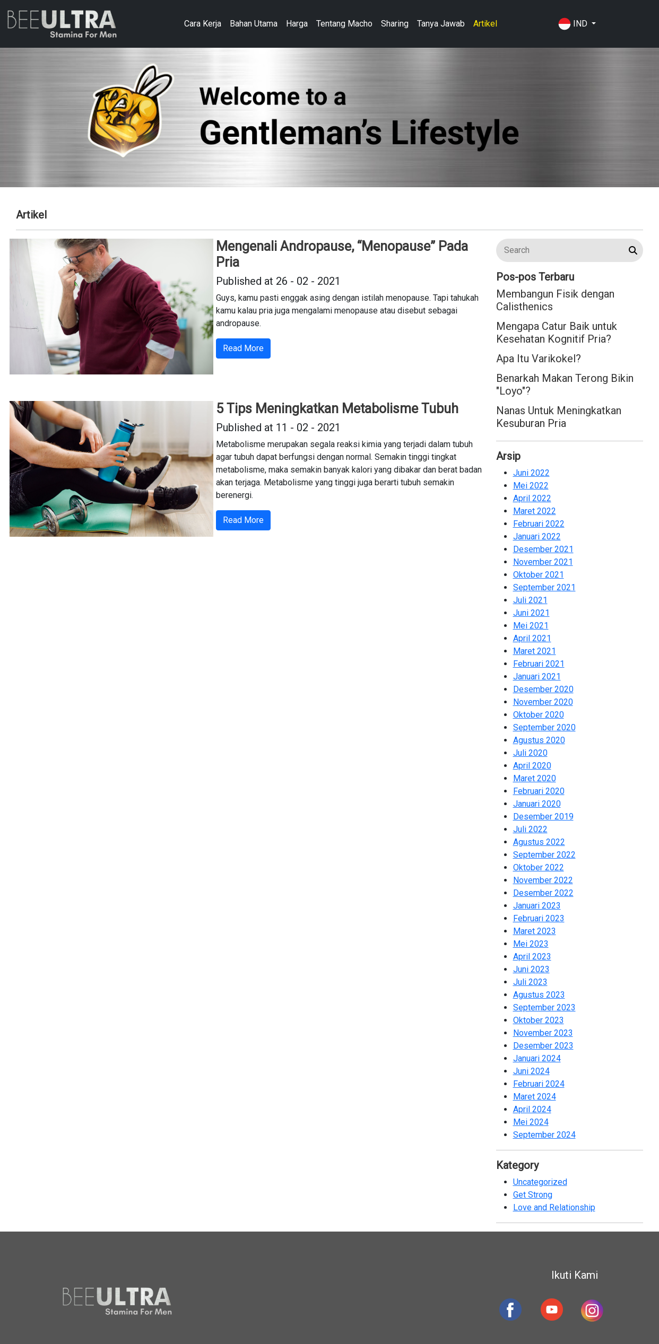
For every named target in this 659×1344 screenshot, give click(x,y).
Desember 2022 (543, 893)
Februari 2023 (539, 918)
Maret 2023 (534, 931)
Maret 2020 (534, 778)
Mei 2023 (531, 944)
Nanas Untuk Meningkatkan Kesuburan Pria (558, 417)
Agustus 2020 (539, 740)
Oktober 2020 (538, 715)
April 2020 (532, 766)
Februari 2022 (539, 524)
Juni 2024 (531, 1071)
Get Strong (532, 1195)
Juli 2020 (530, 753)
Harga (297, 24)
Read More (243, 348)
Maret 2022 (534, 511)
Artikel (485, 24)
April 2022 (532, 498)
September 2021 (544, 587)
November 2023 (543, 1033)
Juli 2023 (530, 982)
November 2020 (543, 702)
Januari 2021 (537, 676)
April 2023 (532, 957)
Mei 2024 (531, 1122)
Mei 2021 (531, 626)
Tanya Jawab (441, 24)
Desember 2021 (543, 549)
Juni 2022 (531, 473)
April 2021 (532, 638)
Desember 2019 (543, 816)
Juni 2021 (531, 613)
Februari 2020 (539, 791)
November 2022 (543, 880)
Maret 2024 (534, 1097)
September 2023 (544, 1007)
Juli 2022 (530, 829)
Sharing (395, 24)
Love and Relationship (554, 1207)
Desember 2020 (543, 689)
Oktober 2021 (538, 575)
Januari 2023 (537, 906)
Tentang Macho (344, 24)
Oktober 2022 (538, 867)
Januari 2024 (537, 1058)
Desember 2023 (543, 1046)
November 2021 (543, 562)
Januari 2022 (537, 536)
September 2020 (544, 727)
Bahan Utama (254, 24)
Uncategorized (540, 1182)
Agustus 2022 (539, 842)
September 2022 (544, 855)
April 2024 (532, 1109)
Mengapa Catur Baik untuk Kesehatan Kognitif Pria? (556, 332)
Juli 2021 (530, 600)
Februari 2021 (539, 664)
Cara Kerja (202, 24)
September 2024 (544, 1135)
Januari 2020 (537, 804)
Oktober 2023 (538, 1020)
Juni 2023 (531, 969)
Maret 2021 (534, 651)
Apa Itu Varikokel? (538, 358)
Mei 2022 (531, 486)
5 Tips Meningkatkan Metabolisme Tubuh (337, 408)
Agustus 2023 (539, 995)
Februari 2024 (539, 1084)
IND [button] (573, 24)
